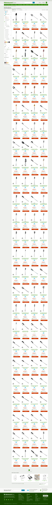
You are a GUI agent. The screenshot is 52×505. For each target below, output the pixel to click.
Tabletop (24, 4)
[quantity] (12, 29)
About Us (36, 495)
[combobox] (25, 2)
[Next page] (31, 470)
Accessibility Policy (35, 503)
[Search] (10, 65)
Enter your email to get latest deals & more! (7, 490)
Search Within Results (7, 64)
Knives (15, 480)
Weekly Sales (28, 497)
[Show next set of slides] (47, 478)
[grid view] (13, 9)
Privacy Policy (27, 503)
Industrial (42, 4)
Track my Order (45, 497)
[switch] (47, 9)
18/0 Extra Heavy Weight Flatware (44, 480)
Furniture (31, 4)
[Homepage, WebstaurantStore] (10, 2)
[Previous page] (27, 470)
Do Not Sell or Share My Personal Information (43, 503)
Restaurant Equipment (7, 4)
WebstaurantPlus (20, 495)
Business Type (45, 4)
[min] (5, 48)
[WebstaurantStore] (10, 494)
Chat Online (44, 498)
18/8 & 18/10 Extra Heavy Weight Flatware (37, 480)
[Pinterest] (12, 499)
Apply (7, 49)
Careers (36, 497)
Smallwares (15, 4)
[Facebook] (8, 499)
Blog (27, 495)
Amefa (23, 483)
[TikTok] (10, 499)
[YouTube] (6, 499)
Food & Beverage (20, 4)
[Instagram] (4, 499)
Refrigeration (12, 4)
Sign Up (23, 490)
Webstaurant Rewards (21, 496)
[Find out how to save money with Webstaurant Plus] (16, 23)
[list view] (15, 9)
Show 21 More (7, 26)
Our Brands (36, 496)
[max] (9, 48)
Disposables (27, 4)
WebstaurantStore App (21, 497)
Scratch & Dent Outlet (29, 496)
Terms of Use (30, 503)
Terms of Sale (23, 503)
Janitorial (39, 4)
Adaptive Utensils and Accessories (30, 480)
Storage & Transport (35, 4)
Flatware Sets (22, 480)
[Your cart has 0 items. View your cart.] (47, 2)
